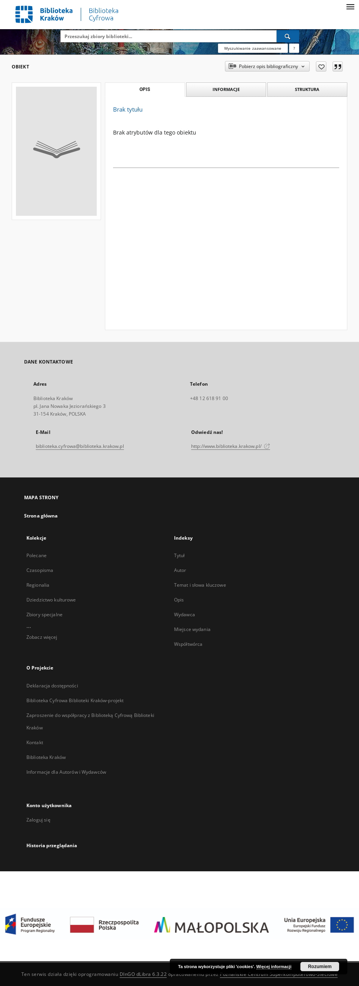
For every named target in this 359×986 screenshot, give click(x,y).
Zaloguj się (38, 819)
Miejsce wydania (192, 629)
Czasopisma (39, 570)
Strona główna (41, 515)
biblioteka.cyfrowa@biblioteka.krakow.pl (80, 446)
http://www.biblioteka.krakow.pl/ (230, 446)
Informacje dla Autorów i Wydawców (66, 772)
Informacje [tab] (226, 89)
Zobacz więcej (42, 637)
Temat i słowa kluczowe (200, 585)
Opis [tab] (144, 89)
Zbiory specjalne (44, 614)
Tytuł (179, 555)
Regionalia (37, 585)
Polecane (36, 555)
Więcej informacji (273, 966)
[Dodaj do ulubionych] (321, 66)
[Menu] (350, 6)
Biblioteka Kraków (46, 757)
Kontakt (34, 742)
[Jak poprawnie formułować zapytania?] (294, 48)
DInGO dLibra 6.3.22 (143, 974)
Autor (180, 570)
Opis (179, 599)
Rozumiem (320, 966)
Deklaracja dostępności (52, 685)
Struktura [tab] (307, 89)
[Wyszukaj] (288, 36)
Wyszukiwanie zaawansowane (253, 48)
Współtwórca (188, 644)
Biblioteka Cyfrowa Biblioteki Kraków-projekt (75, 700)
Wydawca (184, 614)
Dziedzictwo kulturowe (51, 599)
